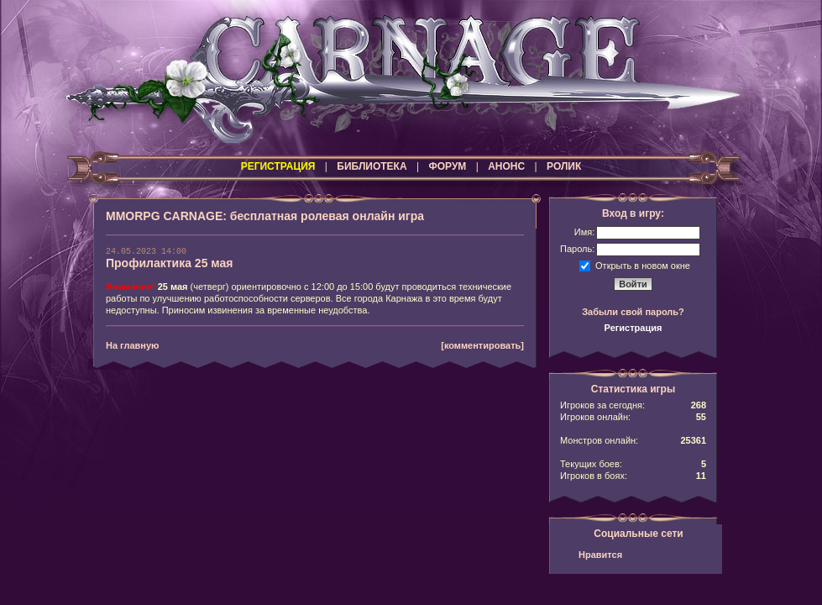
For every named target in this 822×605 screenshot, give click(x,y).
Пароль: (577, 249)
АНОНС (506, 166)
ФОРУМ (447, 166)
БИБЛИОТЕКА (371, 166)
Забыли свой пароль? (633, 312)
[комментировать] (482, 345)
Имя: (584, 232)
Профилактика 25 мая (169, 263)
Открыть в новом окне (642, 265)
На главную (132, 345)
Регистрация (633, 328)
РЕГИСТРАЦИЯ (278, 166)
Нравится (600, 555)
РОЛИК (564, 166)
